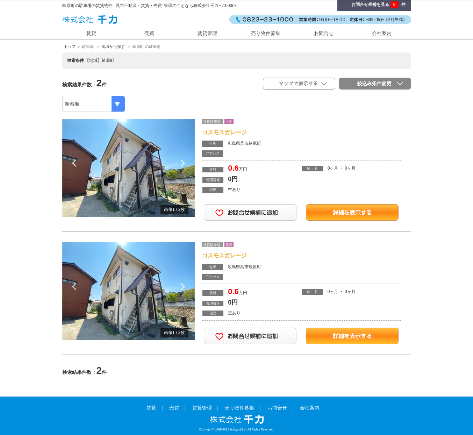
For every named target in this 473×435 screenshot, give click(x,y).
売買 (149, 33)
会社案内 (382, 33)
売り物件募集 (265, 33)
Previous (74, 163)
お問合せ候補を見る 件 (378, 4)
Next (182, 163)
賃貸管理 (207, 33)
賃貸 (91, 33)
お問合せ (324, 33)
